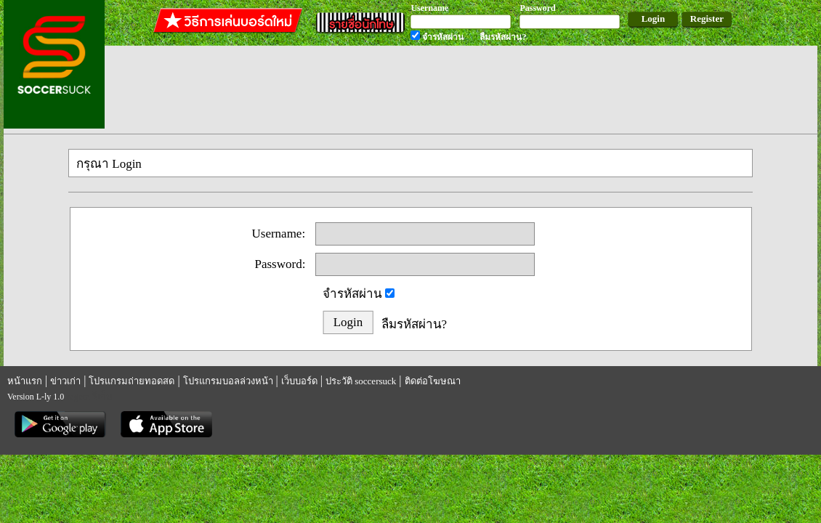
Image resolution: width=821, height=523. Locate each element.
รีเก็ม (102, 396)
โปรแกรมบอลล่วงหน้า (228, 381)
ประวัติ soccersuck (360, 381)
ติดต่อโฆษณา (433, 381)
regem (77, 396)
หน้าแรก (24, 381)
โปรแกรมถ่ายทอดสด (131, 381)
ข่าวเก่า (65, 381)
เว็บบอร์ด (299, 381)
